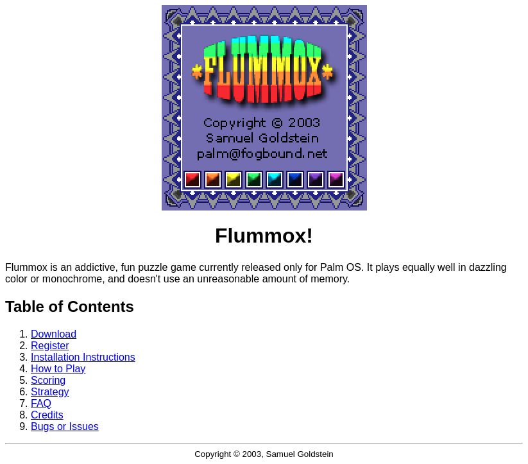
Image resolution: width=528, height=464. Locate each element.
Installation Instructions (83, 357)
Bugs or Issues (65, 426)
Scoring (48, 380)
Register (50, 345)
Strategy (50, 391)
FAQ (41, 403)
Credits (47, 414)
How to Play (58, 368)
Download (53, 334)
